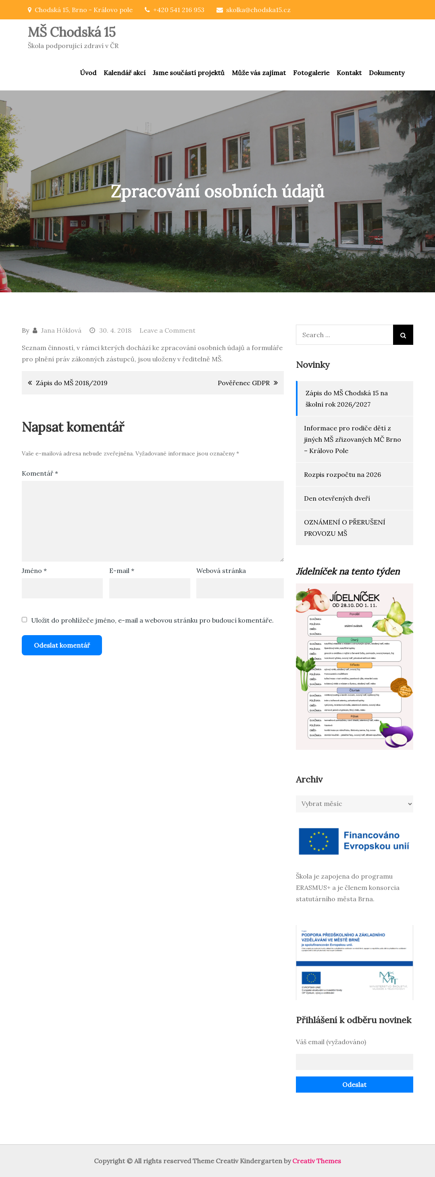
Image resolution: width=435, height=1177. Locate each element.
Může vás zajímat (259, 73)
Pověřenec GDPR (244, 383)
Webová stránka (221, 570)
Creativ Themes (316, 1161)
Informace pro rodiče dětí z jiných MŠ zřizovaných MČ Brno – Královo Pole (352, 439)
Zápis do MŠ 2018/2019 (72, 383)
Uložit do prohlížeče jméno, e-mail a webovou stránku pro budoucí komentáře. (152, 620)
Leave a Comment (167, 330)
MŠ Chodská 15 (72, 32)
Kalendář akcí (125, 73)
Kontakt (349, 73)
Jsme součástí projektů (189, 73)
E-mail (121, 570)
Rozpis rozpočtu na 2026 (342, 474)
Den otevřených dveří (337, 498)
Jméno (34, 570)
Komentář (40, 473)
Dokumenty (386, 73)
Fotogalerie (311, 73)
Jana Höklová (61, 330)
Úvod (88, 73)
